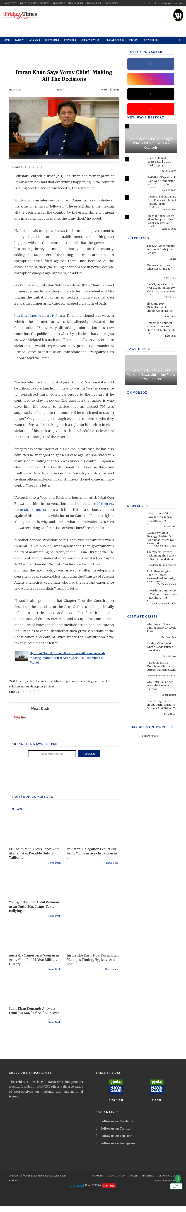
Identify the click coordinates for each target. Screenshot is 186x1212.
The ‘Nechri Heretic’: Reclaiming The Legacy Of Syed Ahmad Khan (161, 557)
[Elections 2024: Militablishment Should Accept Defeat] (134, 309)
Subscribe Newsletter (32, 750)
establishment (55, 687)
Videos (133, 40)
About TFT (10, 3)
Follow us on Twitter (113, 1134)
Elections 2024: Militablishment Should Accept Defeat (160, 309)
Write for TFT (28, 3)
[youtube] (150, 3)
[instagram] (155, 3)
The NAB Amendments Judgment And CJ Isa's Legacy (161, 251)
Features (70, 40)
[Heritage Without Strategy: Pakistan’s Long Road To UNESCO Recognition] (134, 539)
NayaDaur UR (93, 3)
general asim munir (78, 687)
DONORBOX (136, 394)
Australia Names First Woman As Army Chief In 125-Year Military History (34, 965)
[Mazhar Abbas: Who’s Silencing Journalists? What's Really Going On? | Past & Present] (134, 222)
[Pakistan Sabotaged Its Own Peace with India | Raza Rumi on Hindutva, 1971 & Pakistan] (134, 202)
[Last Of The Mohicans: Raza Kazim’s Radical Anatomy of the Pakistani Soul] (134, 519)
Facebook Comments (30, 802)
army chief (26, 687)
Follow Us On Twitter (147, 729)
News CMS (91, 1191)
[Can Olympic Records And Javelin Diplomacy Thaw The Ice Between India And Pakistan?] (134, 290)
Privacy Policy (166, 1181)
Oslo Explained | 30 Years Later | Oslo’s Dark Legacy (159, 163)
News (60, 89)
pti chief (49, 692)
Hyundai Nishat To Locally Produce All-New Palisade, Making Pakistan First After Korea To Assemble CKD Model (68, 663)
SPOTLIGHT (136, 508)
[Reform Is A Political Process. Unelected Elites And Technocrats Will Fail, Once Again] (134, 329)
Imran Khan (28, 692)
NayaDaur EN (75, 3)
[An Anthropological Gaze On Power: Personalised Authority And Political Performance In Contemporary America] (134, 577)
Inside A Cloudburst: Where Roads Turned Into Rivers (160, 649)
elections (40, 687)
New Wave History (143, 119)
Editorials (52, 40)
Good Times (112, 3)
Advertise (59, 3)
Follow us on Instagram (115, 1149)
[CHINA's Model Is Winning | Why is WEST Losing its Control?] (151, 140)
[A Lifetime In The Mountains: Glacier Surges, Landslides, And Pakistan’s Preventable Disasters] (134, 668)
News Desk (16, 89)
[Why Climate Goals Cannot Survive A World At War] (134, 630)
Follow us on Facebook (114, 1127)
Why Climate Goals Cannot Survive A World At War (161, 629)
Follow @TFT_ (151, 737)
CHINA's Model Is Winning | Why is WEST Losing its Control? (151, 145)
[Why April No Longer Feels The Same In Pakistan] (134, 688)
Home (6, 40)
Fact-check (150, 40)
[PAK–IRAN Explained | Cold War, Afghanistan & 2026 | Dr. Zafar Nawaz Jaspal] (134, 183)
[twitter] (144, 3)
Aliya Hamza (111, 975)
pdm (40, 692)
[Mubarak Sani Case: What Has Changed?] (134, 271)
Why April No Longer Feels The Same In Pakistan (160, 687)
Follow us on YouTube (114, 1141)
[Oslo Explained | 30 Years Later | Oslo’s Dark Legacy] (134, 164)
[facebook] (139, 3)
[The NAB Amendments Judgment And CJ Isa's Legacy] (134, 252)
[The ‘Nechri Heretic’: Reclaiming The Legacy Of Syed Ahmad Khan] (134, 558)
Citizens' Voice (90, 40)
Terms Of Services (164, 1186)
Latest (19, 40)
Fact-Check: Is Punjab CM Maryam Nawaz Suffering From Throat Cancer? (151, 376)
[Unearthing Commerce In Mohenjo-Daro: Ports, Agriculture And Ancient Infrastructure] (134, 596)
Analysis (34, 40)
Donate (44, 3)
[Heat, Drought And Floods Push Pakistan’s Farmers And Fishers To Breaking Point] (134, 707)
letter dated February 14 (39, 315)
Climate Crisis (115, 40)
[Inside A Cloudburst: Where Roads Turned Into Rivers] (134, 649)
